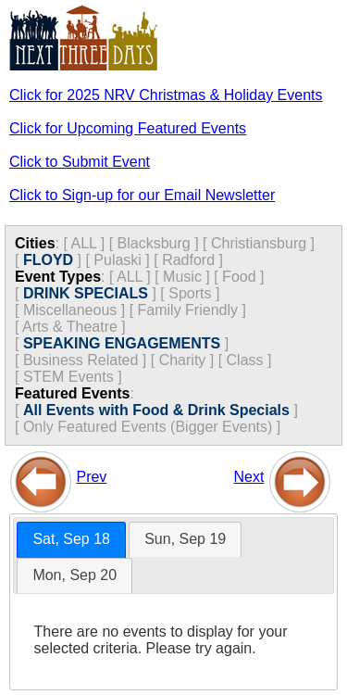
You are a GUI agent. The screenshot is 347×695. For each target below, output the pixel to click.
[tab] (71, 540)
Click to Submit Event (79, 162)
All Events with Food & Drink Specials (156, 410)
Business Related (81, 360)
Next (249, 477)
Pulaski (117, 260)
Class (245, 360)
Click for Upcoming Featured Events (127, 128)
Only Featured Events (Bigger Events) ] (151, 427)
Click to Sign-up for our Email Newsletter (142, 195)
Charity (182, 360)
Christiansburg (258, 243)
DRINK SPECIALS (85, 293)
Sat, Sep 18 (71, 539)
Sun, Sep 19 (185, 539)
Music (182, 276)
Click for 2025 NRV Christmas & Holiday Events (166, 95)
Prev (91, 477)
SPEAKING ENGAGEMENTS (121, 343)
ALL (83, 243)
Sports (189, 293)
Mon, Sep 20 (74, 575)
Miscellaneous (70, 310)
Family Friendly (188, 310)
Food (238, 276)
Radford (188, 260)
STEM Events (68, 377)
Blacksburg (154, 243)
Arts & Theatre (70, 327)
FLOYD (48, 260)
